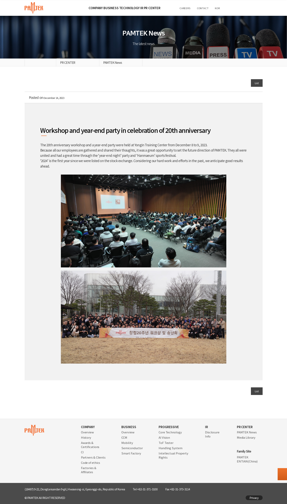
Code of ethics (90, 463)
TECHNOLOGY (129, 7)
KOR (250, 8)
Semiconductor (132, 448)
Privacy (254, 498)
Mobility (127, 443)
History (86, 437)
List (256, 82)
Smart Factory (131, 453)
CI (82, 452)
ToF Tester (166, 443)
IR (155, 7)
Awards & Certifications (90, 445)
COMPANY (69, 7)
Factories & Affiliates (88, 470)
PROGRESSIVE (169, 427)
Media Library (246, 437)
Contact (236, 8)
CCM (124, 437)
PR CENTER (178, 7)
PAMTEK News (247, 432)
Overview (87, 432)
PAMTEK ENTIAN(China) (247, 459)
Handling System (170, 448)
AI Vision (164, 437)
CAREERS (218, 8)
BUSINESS (97, 7)
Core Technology (170, 432)
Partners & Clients (93, 457)
